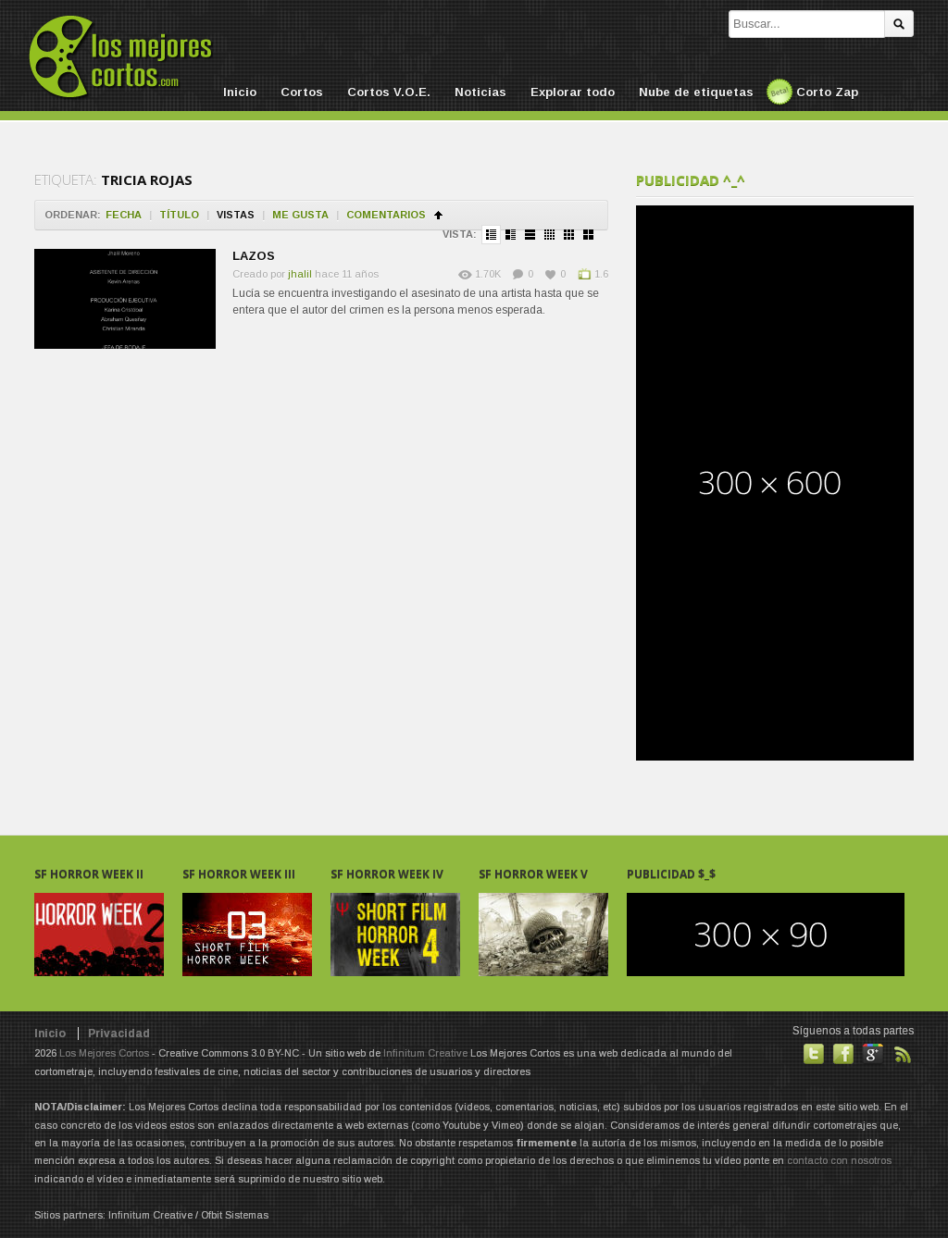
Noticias (480, 92)
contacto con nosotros (839, 1160)
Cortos (302, 92)
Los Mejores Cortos (104, 1052)
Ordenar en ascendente (438, 215)
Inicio (239, 92)
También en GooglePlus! (873, 1054)
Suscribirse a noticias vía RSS (903, 1054)
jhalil (300, 273)
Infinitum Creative (425, 1052)
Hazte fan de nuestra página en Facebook (843, 1054)
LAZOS (253, 256)
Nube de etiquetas (696, 92)
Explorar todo (572, 92)
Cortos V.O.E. (388, 92)
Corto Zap (827, 92)
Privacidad (119, 1033)
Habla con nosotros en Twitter (814, 1054)
